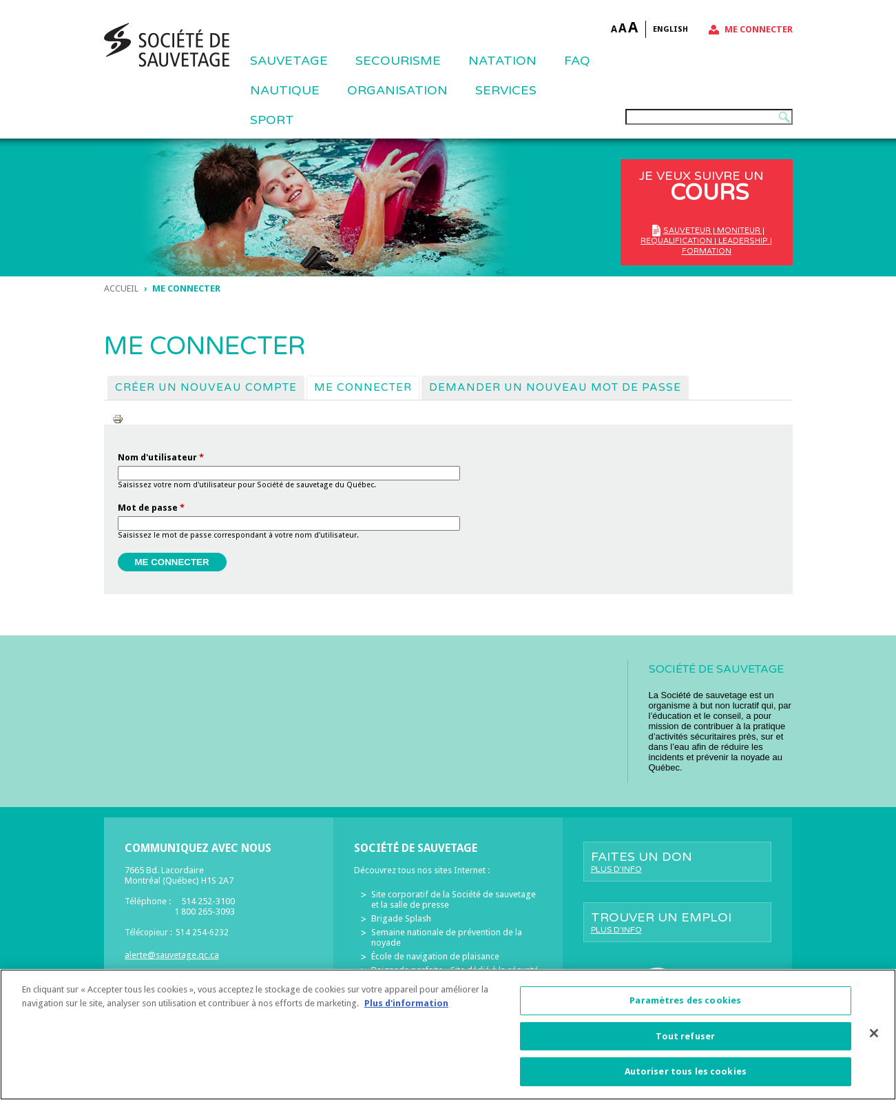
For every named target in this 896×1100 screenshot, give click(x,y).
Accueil (121, 288)
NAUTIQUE (285, 90)
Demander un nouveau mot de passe (555, 387)
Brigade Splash (401, 918)
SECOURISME (398, 60)
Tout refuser (685, 1041)
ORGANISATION (397, 90)
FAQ (577, 60)
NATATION (502, 60)
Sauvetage (289, 60)
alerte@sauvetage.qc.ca (172, 955)
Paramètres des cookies (685, 1005)
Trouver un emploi (677, 922)
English (670, 29)
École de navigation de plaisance (435, 956)
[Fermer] (874, 1038)
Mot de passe (151, 507)
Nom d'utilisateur (161, 457)
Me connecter (759, 29)
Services (505, 90)
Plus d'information (406, 1008)
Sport (272, 120)
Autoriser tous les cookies (686, 1077)
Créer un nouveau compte (206, 387)
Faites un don (677, 861)
